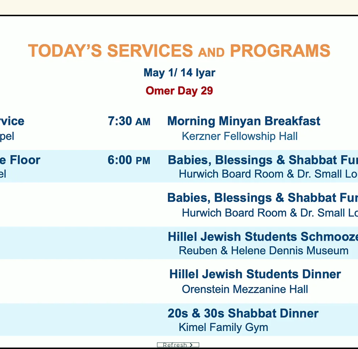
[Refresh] (178, 345)
